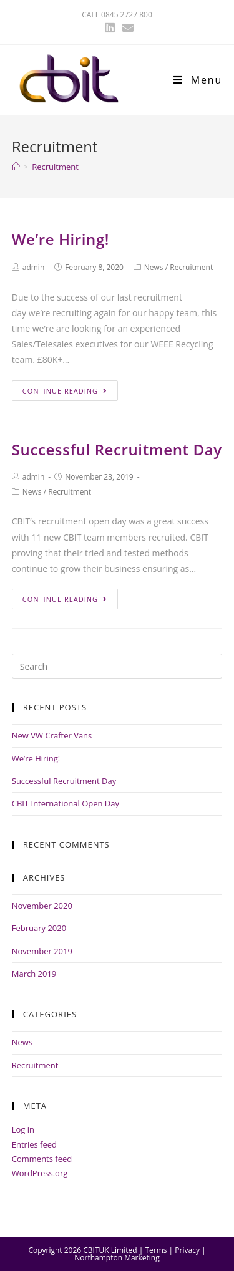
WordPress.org (40, 1173)
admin (33, 267)
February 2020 (39, 928)
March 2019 (34, 973)
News (153, 267)
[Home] (16, 166)
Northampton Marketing (116, 1257)
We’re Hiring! (60, 239)
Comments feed (42, 1158)
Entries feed (34, 1144)
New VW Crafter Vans (52, 735)
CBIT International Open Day (65, 803)
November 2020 (42, 905)
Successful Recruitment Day (117, 449)
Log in (23, 1129)
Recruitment (191, 267)
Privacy (187, 1250)
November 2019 (42, 951)
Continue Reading (64, 390)
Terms (156, 1250)
